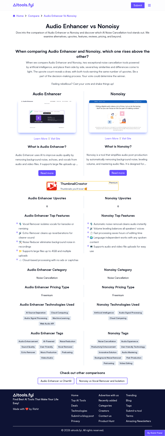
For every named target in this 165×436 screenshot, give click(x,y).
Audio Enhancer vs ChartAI (56, 381)
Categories (105, 405)
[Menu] (149, 5)
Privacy (75, 421)
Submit (138, 5)
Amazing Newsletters (138, 421)
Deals (74, 405)
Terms (129, 415)
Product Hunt (106, 421)
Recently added (108, 400)
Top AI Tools (78, 400)
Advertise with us (109, 395)
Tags (129, 405)
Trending (131, 395)
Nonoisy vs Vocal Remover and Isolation (102, 381)
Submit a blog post (82, 415)
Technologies (79, 410)
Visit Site (55, 138)
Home (18, 15)
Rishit (36, 409)
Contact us (105, 415)
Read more (47, 173)
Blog (128, 400)
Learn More (40, 138)
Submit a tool (134, 410)
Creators (104, 410)
